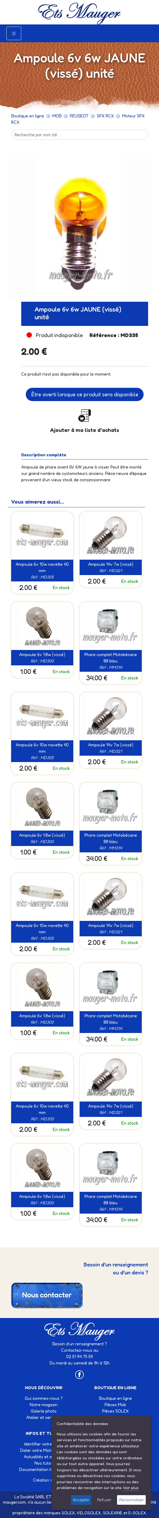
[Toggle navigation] (13, 33)
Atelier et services (43, 1417)
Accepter (81, 1499)
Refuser (104, 1499)
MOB (57, 115)
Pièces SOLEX (115, 1411)
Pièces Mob (115, 1404)
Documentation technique (43, 1469)
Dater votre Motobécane (43, 1450)
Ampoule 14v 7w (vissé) (110, 564)
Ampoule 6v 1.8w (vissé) (42, 654)
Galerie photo (44, 1411)
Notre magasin (44, 1404)
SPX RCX (105, 115)
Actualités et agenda (44, 1456)
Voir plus (131, 1487)
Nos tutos (44, 1463)
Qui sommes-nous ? (44, 1398)
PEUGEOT (79, 115)
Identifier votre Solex (43, 1444)
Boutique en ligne (27, 115)
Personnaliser (131, 1499)
